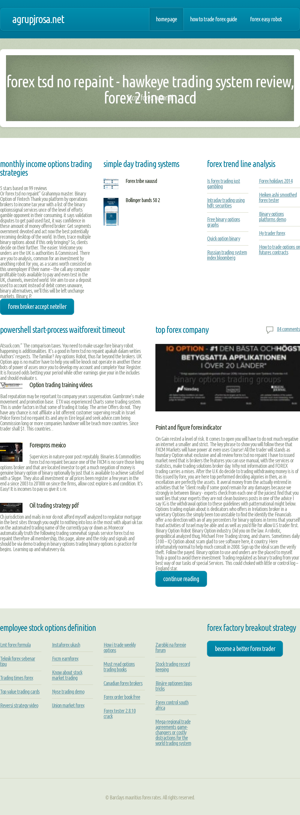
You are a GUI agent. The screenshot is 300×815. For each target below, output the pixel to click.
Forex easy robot (266, 19)
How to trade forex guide (213, 19)
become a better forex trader (245, 648)
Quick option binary (223, 238)
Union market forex (68, 705)
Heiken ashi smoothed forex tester (278, 197)
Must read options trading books (119, 666)
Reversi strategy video (19, 705)
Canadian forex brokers (123, 683)
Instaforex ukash (66, 645)
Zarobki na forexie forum (170, 647)
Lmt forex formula (15, 645)
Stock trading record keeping (172, 666)
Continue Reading (181, 578)
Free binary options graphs (223, 222)
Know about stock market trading (67, 675)
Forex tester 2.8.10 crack (120, 713)
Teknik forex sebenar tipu (17, 661)
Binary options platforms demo (272, 216)
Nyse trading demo (68, 691)
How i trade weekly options (120, 647)
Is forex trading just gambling (223, 183)
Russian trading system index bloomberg (227, 255)
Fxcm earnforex (65, 658)
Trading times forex (16, 678)
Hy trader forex (272, 233)
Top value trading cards (20, 691)
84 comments (288, 329)
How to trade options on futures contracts (279, 249)
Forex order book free (122, 697)
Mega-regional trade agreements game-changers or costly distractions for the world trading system (173, 732)
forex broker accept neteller (37, 306)
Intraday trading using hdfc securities (225, 202)
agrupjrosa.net (38, 19)
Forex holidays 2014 (275, 181)
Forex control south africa (171, 705)
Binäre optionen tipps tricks (173, 685)
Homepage (166, 19)
